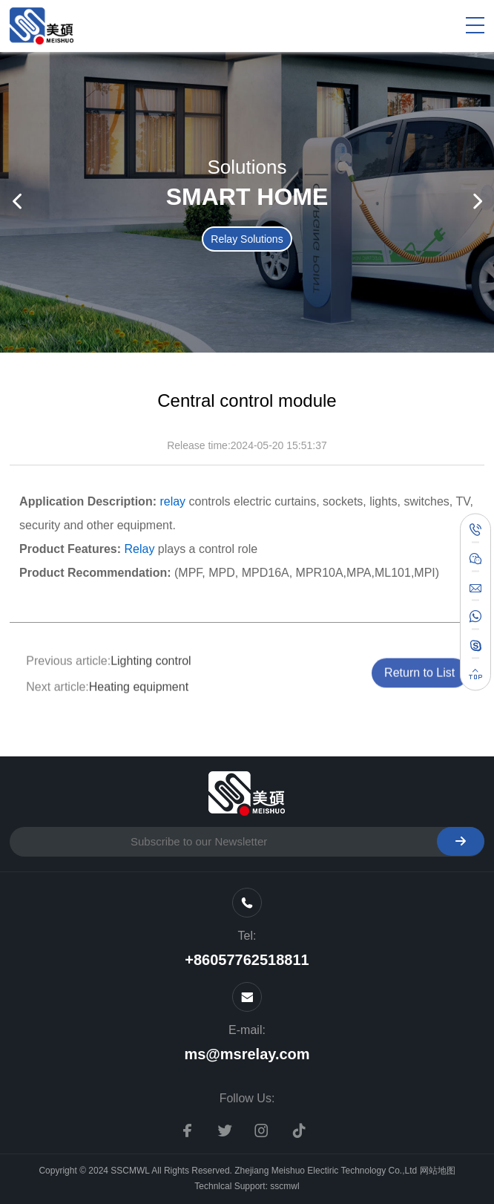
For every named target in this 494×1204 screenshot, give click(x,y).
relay (172, 501)
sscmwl (284, 1186)
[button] (17, 202)
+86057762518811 (247, 960)
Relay (139, 549)
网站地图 (437, 1170)
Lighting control (151, 664)
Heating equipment (138, 690)
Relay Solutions (247, 239)
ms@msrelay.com (246, 1054)
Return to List (419, 677)
